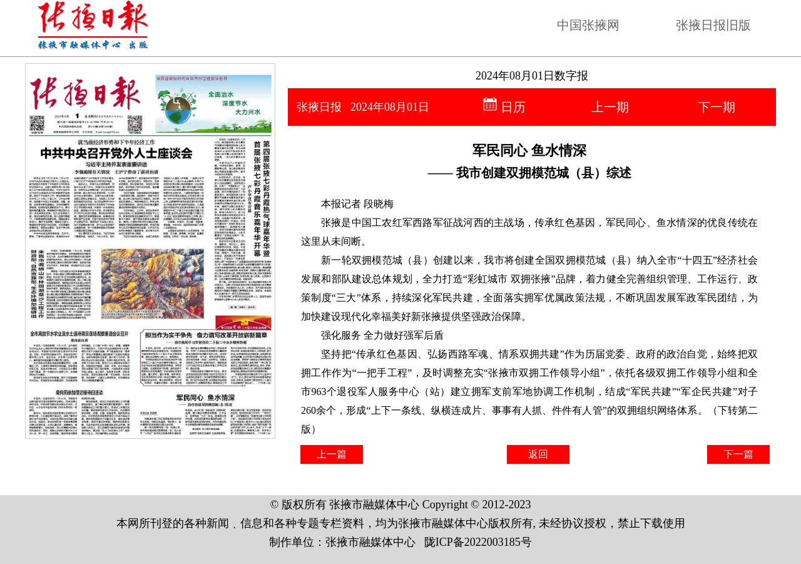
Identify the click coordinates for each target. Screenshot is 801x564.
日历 (504, 107)
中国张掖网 (588, 25)
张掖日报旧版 (713, 25)
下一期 (716, 107)
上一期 (610, 107)
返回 (538, 454)
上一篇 (332, 454)
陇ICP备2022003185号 (478, 542)
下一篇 (738, 454)
